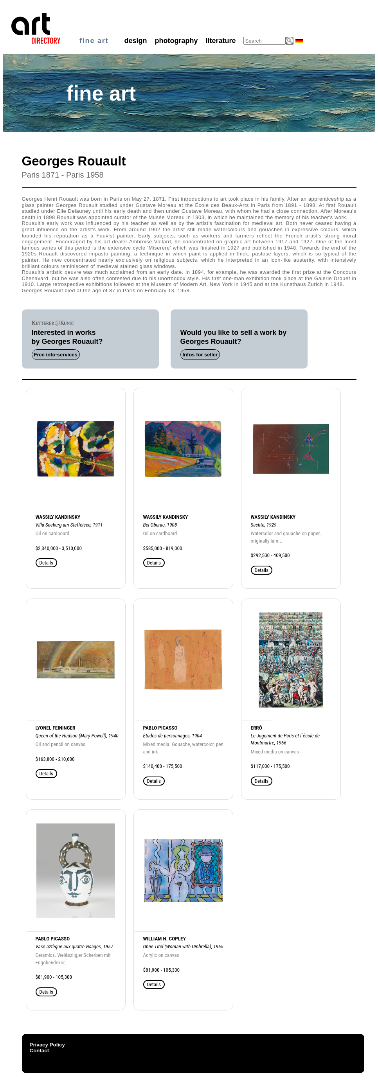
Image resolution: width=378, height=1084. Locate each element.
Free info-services (55, 355)
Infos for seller (200, 355)
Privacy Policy (47, 1045)
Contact (39, 1050)
